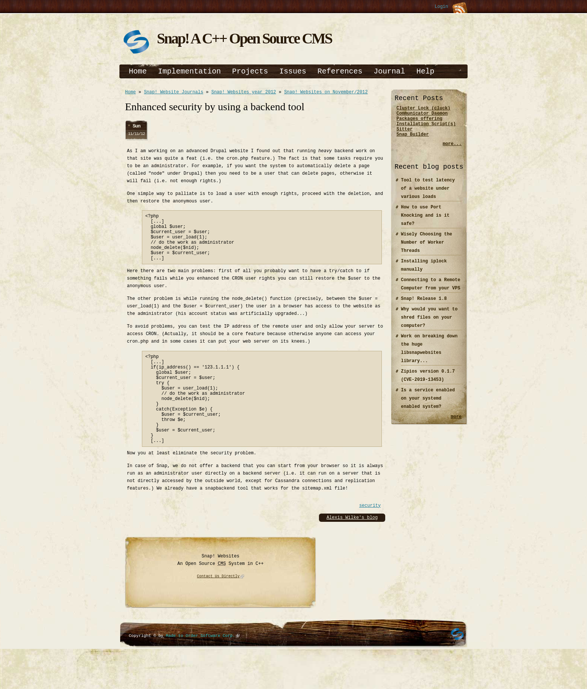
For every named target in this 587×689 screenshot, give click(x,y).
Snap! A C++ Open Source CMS (244, 38)
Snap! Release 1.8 (424, 305)
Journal (389, 71)
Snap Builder (412, 141)
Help (425, 71)
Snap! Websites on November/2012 (326, 93)
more (456, 424)
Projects (250, 71)
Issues (292, 71)
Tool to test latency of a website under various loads (428, 195)
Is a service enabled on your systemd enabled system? (428, 405)
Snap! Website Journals (173, 93)
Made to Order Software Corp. (200, 666)
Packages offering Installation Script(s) (426, 124)
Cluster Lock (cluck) (423, 109)
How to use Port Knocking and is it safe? (425, 222)
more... (452, 150)
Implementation (189, 71)
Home (138, 71)
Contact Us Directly (218, 607)
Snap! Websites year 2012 (243, 93)
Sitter (404, 134)
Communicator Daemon (422, 115)
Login (441, 7)
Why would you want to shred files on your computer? (429, 324)
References (339, 71)
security (370, 536)
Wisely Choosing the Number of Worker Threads (426, 249)
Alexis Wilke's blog (352, 548)
